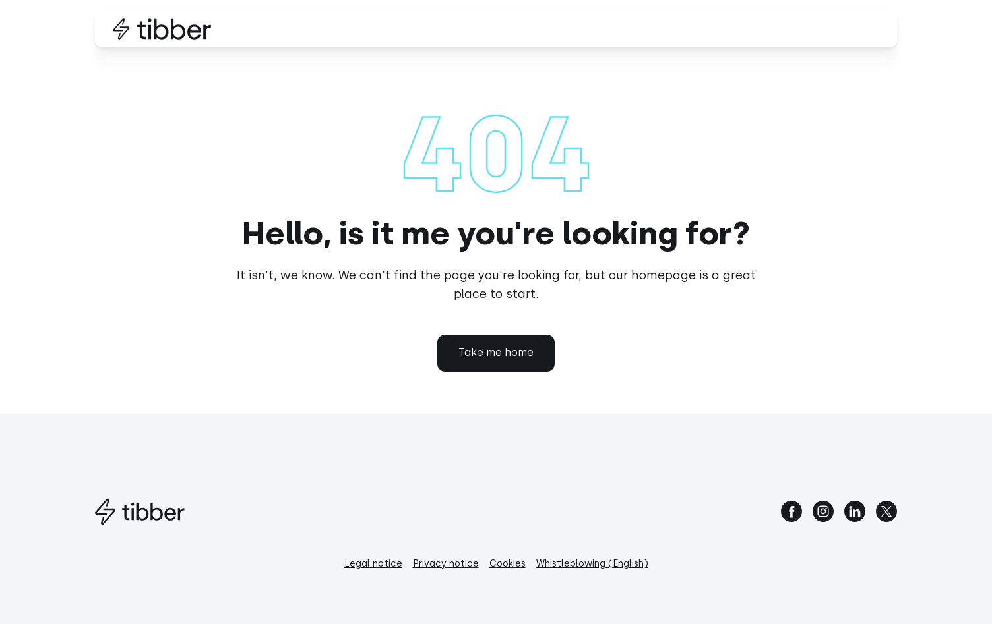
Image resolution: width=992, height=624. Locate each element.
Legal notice (373, 563)
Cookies (507, 563)
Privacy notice (446, 563)
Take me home (496, 352)
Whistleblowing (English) (592, 563)
